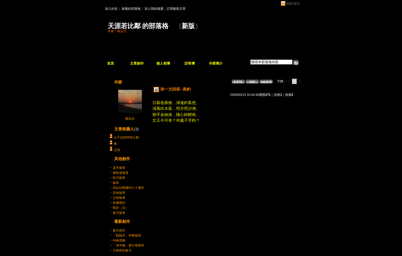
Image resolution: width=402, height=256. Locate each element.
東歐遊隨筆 (120, 173)
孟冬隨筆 (119, 168)
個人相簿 (163, 63)
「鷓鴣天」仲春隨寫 (127, 235)
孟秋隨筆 (119, 193)
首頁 (110, 63)
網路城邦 (293, 4)
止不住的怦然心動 (126, 137)
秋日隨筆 (119, 178)
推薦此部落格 (131, 9)
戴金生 (130, 118)
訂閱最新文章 (176, 9)
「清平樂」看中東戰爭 (128, 245)
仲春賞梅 (119, 240)
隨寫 (116, 183)
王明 (117, 150)
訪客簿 (190, 63)
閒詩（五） (120, 208)
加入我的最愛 (154, 9)
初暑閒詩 (119, 203)
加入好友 (111, 9)
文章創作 (137, 63)
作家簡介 (216, 63)
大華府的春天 (122, 250)
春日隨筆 (119, 213)
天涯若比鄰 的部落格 (138, 25)
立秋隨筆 (119, 198)
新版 (188, 25)
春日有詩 (119, 230)
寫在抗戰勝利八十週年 (128, 188)
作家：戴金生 (117, 31)
